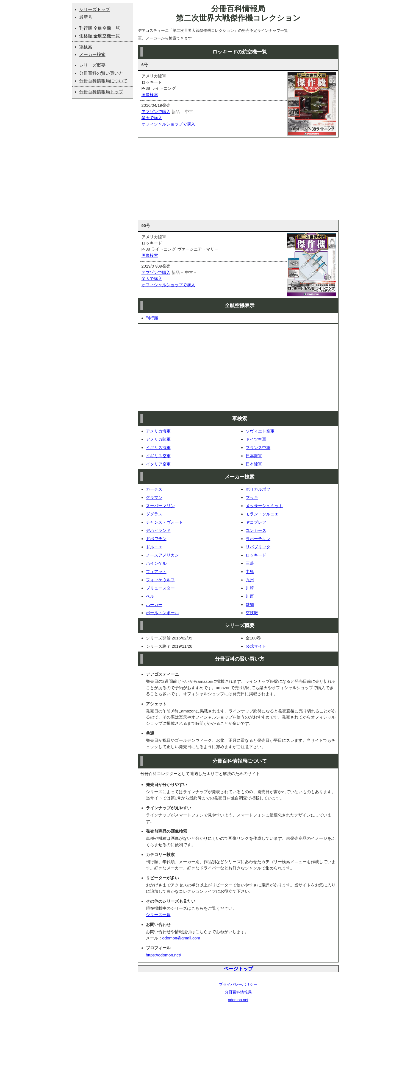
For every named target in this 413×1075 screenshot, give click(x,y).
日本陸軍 (254, 464)
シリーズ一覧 (158, 914)
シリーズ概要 (92, 65)
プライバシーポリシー (238, 984)
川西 (250, 596)
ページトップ (238, 969)
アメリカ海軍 (158, 431)
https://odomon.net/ (163, 955)
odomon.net (238, 1000)
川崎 (250, 588)
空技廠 (252, 612)
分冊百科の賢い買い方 (101, 73)
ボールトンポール (162, 612)
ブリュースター (160, 588)
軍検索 (85, 46)
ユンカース (256, 530)
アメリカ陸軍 (158, 439)
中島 (250, 571)
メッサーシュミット (264, 505)
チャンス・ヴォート (164, 522)
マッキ (252, 497)
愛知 (250, 604)
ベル (150, 596)
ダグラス (154, 514)
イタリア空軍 (158, 464)
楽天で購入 (152, 117)
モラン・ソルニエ (262, 514)
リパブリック (258, 546)
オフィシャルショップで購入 (168, 124)
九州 (250, 579)
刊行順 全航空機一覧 (99, 28)
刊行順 (152, 318)
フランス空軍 (258, 447)
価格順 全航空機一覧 (99, 35)
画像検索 (150, 94)
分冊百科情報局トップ (101, 91)
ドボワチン (156, 538)
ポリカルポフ (258, 489)
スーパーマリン (160, 505)
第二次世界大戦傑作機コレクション (238, 18)
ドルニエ (154, 546)
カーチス (154, 489)
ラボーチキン (258, 538)
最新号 (85, 17)
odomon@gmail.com (181, 938)
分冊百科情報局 (238, 992)
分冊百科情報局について (103, 80)
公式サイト (256, 646)
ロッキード (256, 555)
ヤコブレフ (256, 522)
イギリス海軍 (158, 447)
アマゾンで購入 (156, 111)
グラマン (154, 497)
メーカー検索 (92, 54)
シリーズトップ (94, 9)
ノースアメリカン (162, 555)
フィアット (156, 571)
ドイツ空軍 (256, 439)
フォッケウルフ (160, 579)
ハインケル (156, 563)
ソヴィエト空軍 (260, 431)
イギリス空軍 (158, 455)
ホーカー (154, 604)
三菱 (250, 563)
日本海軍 (254, 455)
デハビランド (158, 530)
